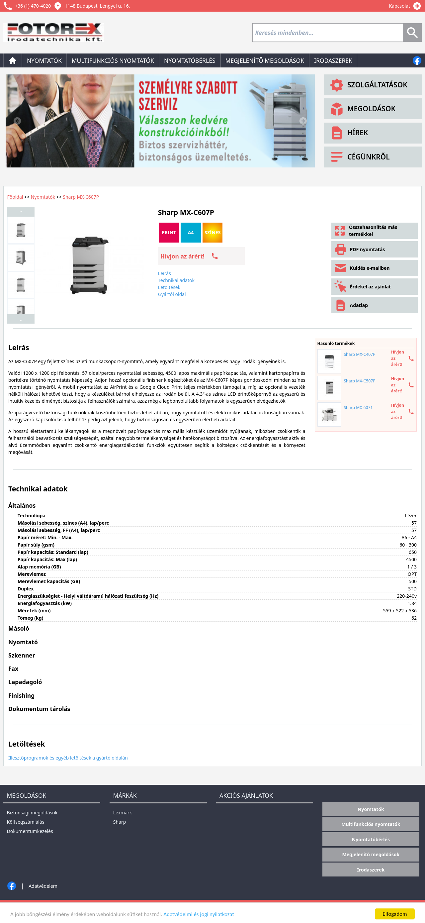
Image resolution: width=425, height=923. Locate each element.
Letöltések (169, 287)
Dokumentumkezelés (30, 831)
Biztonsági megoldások (32, 812)
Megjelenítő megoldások (264, 60)
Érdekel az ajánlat (362, 286)
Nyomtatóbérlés (189, 60)
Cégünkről (359, 157)
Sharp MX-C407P (359, 354)
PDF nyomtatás (359, 249)
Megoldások (362, 109)
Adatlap (351, 305)
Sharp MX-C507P (359, 381)
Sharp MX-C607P (81, 197)
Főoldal (15, 197)
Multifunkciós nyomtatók (113, 60)
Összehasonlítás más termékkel (365, 231)
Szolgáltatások (368, 85)
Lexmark (122, 812)
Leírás (164, 273)
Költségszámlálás (25, 822)
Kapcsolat (399, 6)
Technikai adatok (176, 280)
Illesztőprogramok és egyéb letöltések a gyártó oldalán (68, 758)
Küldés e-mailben (362, 268)
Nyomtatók (44, 60)
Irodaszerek (333, 60)
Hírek (348, 133)
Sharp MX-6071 (358, 407)
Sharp (119, 822)
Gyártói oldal (172, 294)
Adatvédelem (43, 886)
